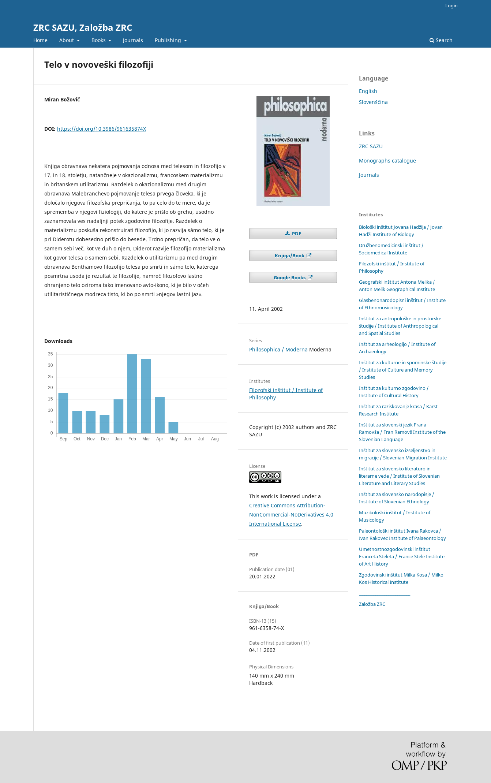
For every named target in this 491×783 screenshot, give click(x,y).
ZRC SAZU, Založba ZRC (82, 27)
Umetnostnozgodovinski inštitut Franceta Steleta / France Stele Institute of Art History (402, 556)
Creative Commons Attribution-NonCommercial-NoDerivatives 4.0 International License (291, 514)
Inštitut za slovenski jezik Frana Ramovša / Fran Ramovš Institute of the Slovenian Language (402, 432)
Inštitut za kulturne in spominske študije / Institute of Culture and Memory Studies (402, 369)
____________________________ (384, 593)
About (67, 40)
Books (99, 40)
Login (451, 5)
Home (40, 40)
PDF (296, 233)
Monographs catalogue (387, 160)
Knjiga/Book (290, 255)
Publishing (169, 40)
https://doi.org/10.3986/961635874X (101, 128)
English (368, 90)
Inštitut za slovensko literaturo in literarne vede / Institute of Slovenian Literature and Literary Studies (399, 475)
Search (441, 40)
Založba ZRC (372, 604)
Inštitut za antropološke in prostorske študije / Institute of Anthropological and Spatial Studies (400, 325)
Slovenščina (373, 101)
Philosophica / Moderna (279, 349)
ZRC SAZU (371, 146)
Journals (133, 40)
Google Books (290, 277)
